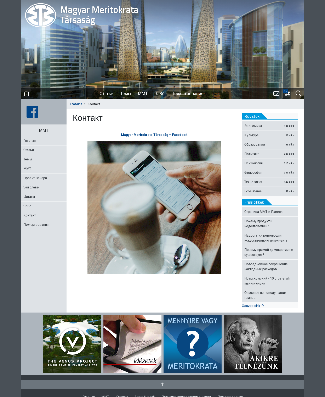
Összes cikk (253, 306)
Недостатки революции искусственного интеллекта (265, 237)
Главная (76, 104)
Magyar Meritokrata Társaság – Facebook (154, 135)
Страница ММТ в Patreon (263, 212)
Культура (269, 135)
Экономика (269, 126)
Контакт (29, 215)
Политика (269, 154)
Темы (125, 93)
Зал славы (31, 187)
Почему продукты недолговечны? (258, 223)
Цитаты (29, 197)
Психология (269, 163)
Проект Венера (35, 178)
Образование (269, 145)
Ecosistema (269, 191)
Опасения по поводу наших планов (265, 295)
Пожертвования (187, 93)
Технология (269, 182)
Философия (269, 173)
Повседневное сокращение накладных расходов (266, 266)
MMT (143, 93)
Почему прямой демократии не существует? (268, 252)
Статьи (107, 93)
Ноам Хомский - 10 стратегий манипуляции (267, 280)
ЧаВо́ (159, 93)
